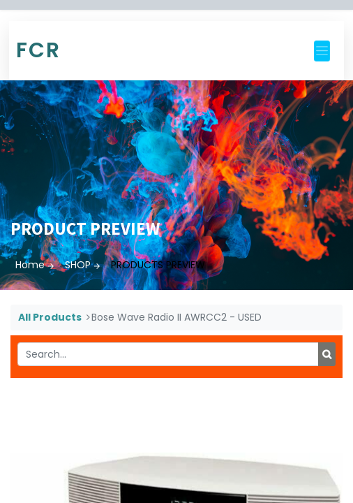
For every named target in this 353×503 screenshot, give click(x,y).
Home (30, 265)
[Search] (327, 354)
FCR (38, 50)
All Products (50, 317)
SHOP (78, 265)
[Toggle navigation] (322, 51)
